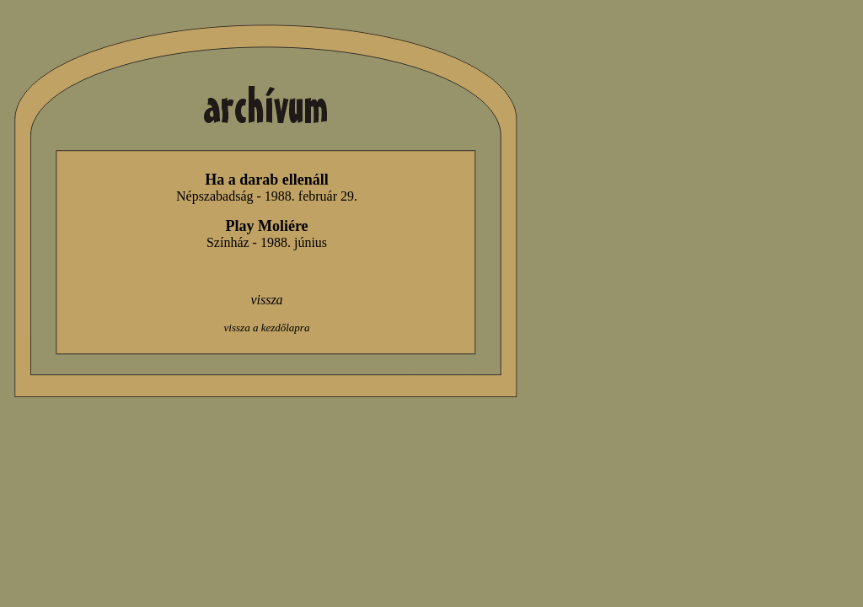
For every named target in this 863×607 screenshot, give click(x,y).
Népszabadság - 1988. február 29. (266, 196)
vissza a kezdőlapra (267, 327)
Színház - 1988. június (266, 242)
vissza (266, 300)
